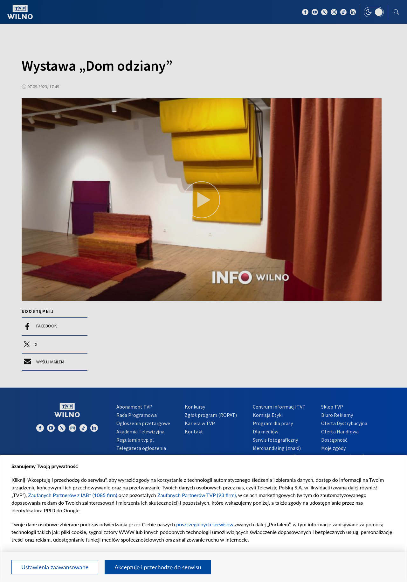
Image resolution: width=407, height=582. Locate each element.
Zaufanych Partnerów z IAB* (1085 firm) (72, 495)
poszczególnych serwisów (204, 524)
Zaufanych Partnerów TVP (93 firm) (196, 495)
